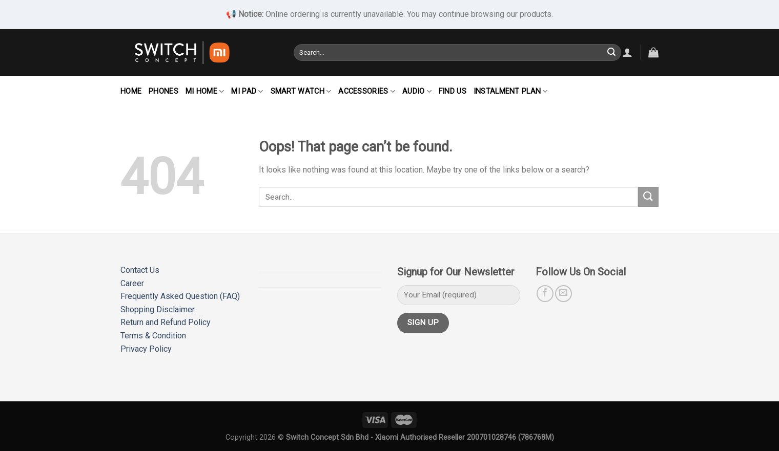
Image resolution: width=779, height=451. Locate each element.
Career (132, 283)
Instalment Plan (511, 91)
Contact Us (139, 270)
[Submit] (611, 52)
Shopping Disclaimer (157, 309)
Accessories (366, 91)
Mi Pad (247, 91)
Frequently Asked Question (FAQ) (180, 296)
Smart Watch (301, 91)
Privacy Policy (146, 349)
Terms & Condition (153, 335)
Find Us (452, 91)
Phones (163, 91)
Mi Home (205, 91)
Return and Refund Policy (165, 322)
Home (130, 91)
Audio (417, 91)
